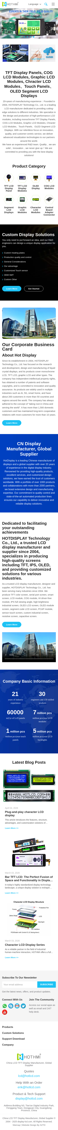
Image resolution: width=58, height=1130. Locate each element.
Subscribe (46, 985)
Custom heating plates (13, 253)
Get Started (34, 289)
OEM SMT (8, 275)
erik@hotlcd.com (29, 1087)
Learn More (12, 289)
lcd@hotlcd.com (29, 1076)
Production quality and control (17, 257)
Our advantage (10, 266)
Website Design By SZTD (34, 1125)
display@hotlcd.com (29, 1099)
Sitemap (16, 1125)
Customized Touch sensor (15, 270)
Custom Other (9, 279)
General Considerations (14, 262)
